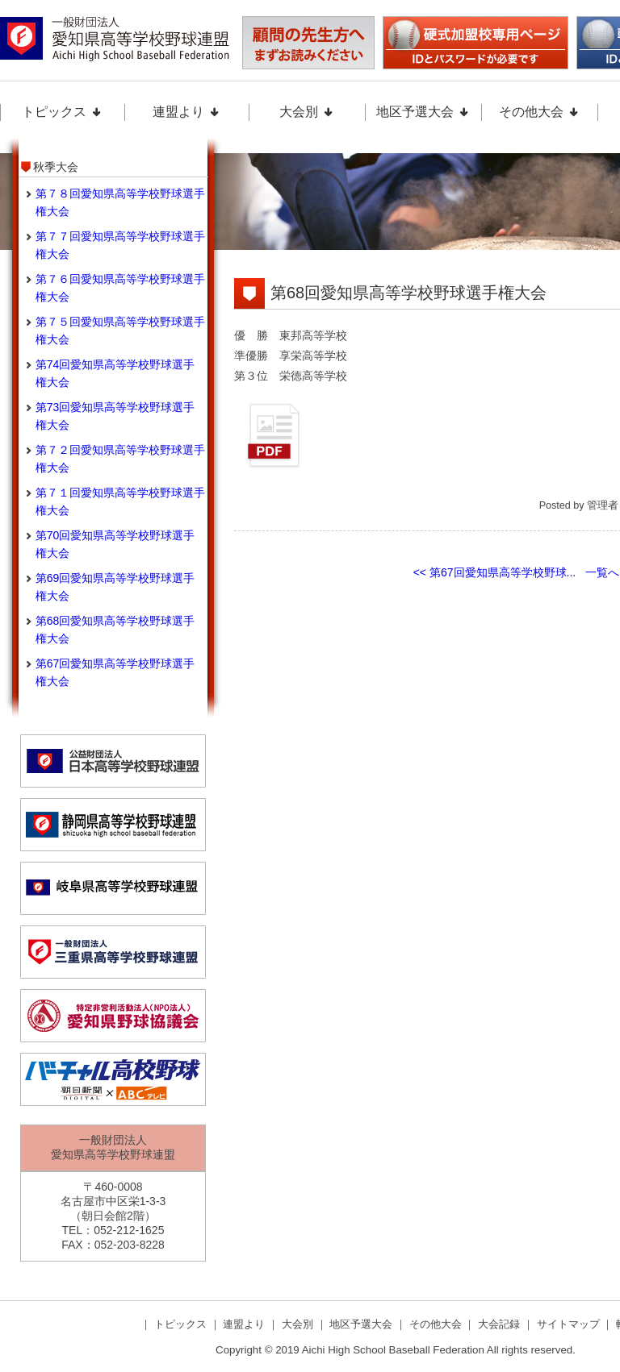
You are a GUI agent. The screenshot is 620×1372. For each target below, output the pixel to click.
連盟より (186, 111)
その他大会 (539, 111)
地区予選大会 (423, 111)
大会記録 (500, 1324)
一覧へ (602, 572)
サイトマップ (570, 1324)
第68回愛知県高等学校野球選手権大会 (408, 292)
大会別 (306, 111)
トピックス (62, 111)
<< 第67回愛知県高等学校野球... (494, 572)
